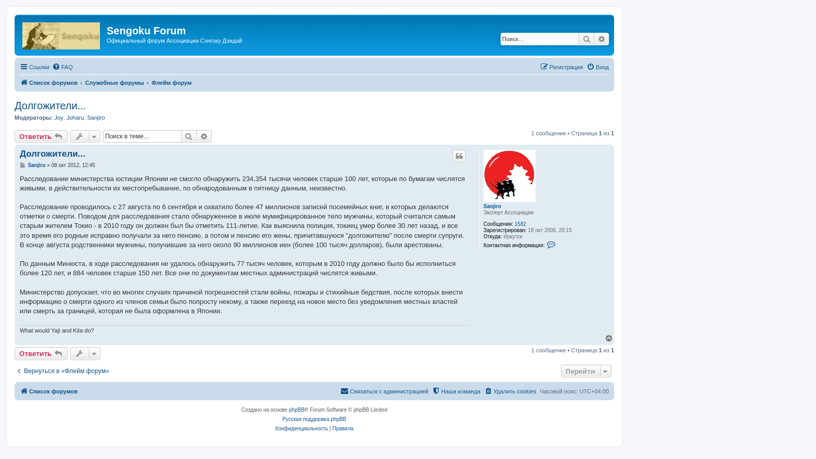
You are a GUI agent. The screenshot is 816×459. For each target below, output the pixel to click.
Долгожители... (50, 105)
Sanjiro (96, 117)
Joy (58, 117)
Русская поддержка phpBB (314, 419)
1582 (520, 224)
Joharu (75, 117)
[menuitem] (62, 67)
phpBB (296, 410)
